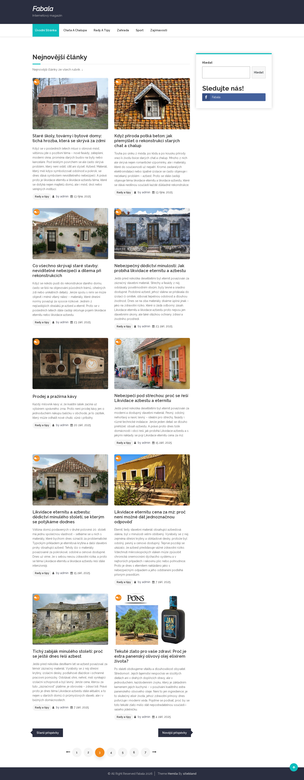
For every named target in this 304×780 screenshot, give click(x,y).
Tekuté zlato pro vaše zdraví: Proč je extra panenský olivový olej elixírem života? (150, 656)
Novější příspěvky (174, 732)
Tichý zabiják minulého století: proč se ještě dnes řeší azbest (68, 654)
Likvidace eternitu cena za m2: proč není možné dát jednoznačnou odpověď (150, 517)
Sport (140, 30)
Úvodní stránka (46, 30)
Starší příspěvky (48, 732)
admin (64, 196)
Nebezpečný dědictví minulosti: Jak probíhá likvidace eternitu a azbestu (150, 268)
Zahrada (123, 30)
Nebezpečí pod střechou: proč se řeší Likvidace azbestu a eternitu (151, 398)
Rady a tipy (102, 30)
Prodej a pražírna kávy (55, 396)
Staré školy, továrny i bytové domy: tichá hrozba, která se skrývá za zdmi (69, 138)
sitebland (189, 773)
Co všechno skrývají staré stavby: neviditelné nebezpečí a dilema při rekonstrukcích (67, 270)
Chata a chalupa (75, 30)
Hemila (173, 773)
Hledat (207, 62)
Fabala (43, 9)
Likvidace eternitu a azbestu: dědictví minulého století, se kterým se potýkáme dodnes (68, 517)
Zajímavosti (158, 30)
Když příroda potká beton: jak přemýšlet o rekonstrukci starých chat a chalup (147, 140)
